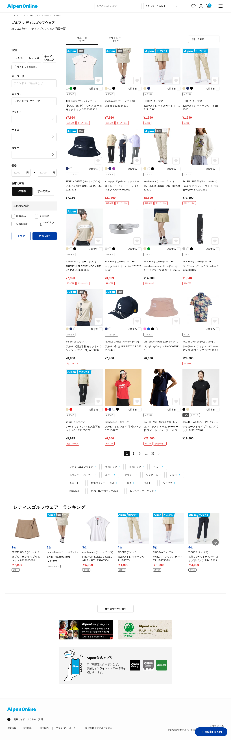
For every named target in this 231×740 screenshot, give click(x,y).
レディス (34, 58)
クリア (21, 236)
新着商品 (21, 216)
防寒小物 (74, 491)
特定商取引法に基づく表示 (98, 728)
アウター (129, 475)
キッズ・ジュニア (49, 58)
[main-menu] (220, 6)
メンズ (19, 58)
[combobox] (118, 6)
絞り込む (44, 236)
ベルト (147, 483)
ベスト (156, 466)
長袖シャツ (135, 466)
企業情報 (11, 728)
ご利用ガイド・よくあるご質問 (27, 719)
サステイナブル (46, 224)
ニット (108, 475)
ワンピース (152, 475)
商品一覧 (82, 39)
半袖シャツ (111, 466)
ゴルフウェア (34, 15)
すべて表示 (44, 191)
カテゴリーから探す (116, 608)
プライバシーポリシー (67, 728)
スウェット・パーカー (81, 475)
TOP (13, 15)
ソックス (168, 483)
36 (152, 453)
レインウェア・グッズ (142, 491)
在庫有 (22, 191)
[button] (215, 542)
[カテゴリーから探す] (161, 6)
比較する (93, 88)
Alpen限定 (22, 223)
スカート (74, 483)
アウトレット (116, 39)
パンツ (173, 475)
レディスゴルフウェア (53, 15)
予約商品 (44, 216)
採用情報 (27, 728)
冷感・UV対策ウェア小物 (104, 491)
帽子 (129, 483)
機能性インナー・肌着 (103, 483)
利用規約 (44, 728)
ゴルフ (22, 15)
